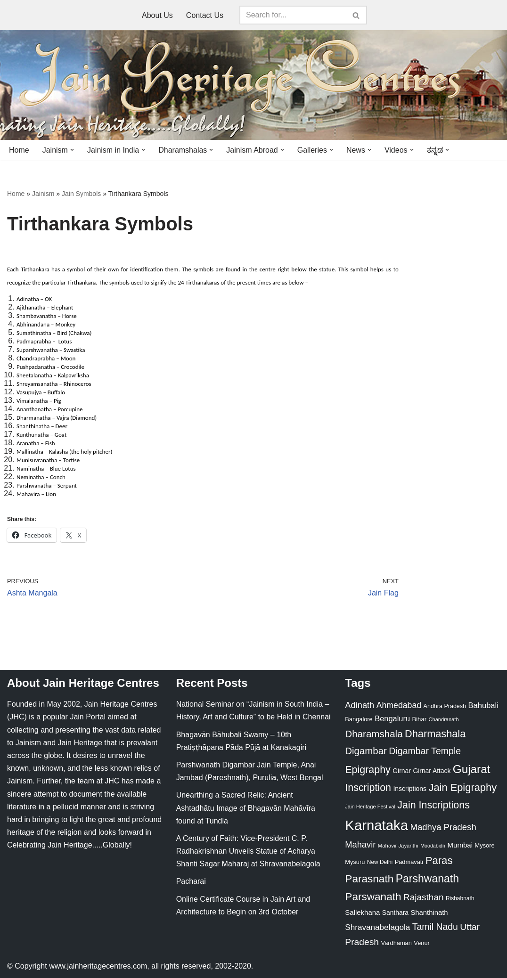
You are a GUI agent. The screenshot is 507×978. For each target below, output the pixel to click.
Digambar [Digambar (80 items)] (366, 751)
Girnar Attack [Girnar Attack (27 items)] (431, 770)
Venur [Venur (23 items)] (421, 942)
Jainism (43, 193)
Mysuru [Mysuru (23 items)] (355, 861)
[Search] (292, 15)
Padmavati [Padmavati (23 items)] (409, 861)
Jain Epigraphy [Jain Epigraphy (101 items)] (462, 787)
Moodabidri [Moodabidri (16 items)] (432, 845)
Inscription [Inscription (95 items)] (368, 787)
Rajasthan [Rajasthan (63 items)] (423, 897)
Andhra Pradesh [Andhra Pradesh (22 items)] (445, 706)
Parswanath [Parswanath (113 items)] (373, 897)
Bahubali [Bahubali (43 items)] (483, 705)
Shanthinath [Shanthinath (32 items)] (429, 912)
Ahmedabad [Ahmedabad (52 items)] (398, 705)
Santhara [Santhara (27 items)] (395, 912)
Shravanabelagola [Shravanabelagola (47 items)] (377, 927)
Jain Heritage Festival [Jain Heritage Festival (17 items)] (370, 806)
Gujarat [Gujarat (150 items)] (472, 769)
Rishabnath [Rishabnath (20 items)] (460, 898)
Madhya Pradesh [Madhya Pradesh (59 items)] (443, 827)
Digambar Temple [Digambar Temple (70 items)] (425, 751)
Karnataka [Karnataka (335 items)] (376, 825)
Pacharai (191, 881)
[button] (72, 150)
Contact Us (204, 15)
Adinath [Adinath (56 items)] (359, 705)
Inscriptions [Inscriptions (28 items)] (409, 788)
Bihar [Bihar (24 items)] (419, 719)
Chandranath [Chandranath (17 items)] (444, 719)
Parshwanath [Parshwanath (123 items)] (427, 878)
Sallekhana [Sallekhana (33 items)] (362, 912)
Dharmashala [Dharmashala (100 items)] (435, 734)
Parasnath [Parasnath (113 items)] (369, 879)
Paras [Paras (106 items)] (439, 860)
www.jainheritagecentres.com (98, 966)
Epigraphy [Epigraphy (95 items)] (367, 769)
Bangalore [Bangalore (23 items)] (358, 719)
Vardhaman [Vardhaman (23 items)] (396, 942)
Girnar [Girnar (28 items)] (402, 770)
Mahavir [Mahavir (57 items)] (360, 844)
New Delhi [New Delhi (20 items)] (380, 862)
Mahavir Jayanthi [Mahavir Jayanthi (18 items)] (398, 845)
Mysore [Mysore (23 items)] (485, 845)
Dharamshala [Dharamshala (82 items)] (373, 733)
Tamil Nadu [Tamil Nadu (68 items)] (435, 926)
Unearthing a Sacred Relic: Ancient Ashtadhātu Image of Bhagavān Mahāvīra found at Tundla (245, 807)
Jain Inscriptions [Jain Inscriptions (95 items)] (433, 805)
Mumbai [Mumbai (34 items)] (460, 845)
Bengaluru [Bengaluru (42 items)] (392, 718)
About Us (157, 15)
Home (19, 150)
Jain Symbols (81, 193)
